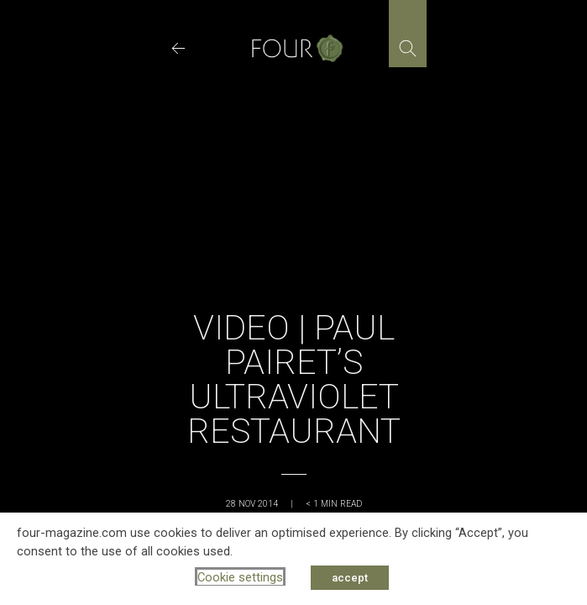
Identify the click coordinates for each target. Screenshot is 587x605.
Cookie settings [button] (240, 577)
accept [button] (350, 577)
